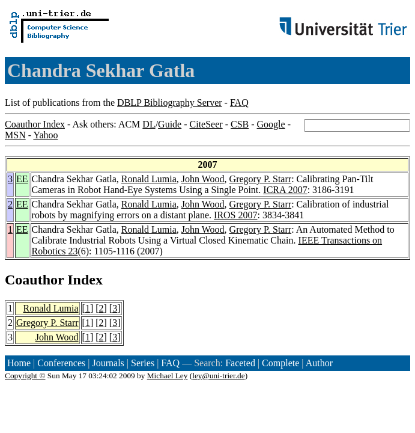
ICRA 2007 (285, 190)
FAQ (239, 102)
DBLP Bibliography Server (169, 102)
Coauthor (34, 279)
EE (22, 179)
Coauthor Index (35, 124)
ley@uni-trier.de (218, 375)
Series (142, 363)
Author (319, 363)
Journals (108, 363)
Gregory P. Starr (260, 179)
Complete (280, 363)
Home (19, 363)
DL (148, 124)
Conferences (61, 363)
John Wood (203, 179)
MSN (15, 135)
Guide (169, 124)
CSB (240, 124)
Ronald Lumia (149, 179)
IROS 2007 (235, 215)
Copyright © (25, 375)
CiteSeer (206, 124)
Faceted (240, 363)
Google (271, 124)
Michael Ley (167, 375)
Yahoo (45, 135)
